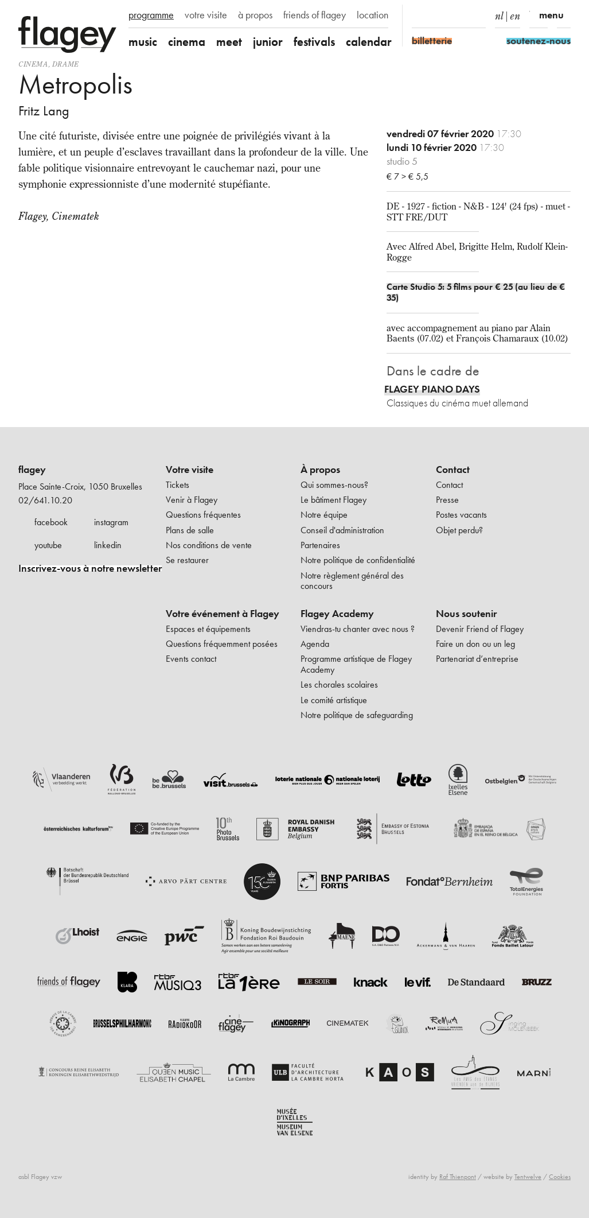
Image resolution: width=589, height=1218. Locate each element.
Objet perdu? (459, 530)
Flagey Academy (337, 613)
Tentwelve (527, 1176)
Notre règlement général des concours (352, 580)
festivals (314, 41)
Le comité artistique (334, 700)
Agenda (315, 644)
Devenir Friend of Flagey (480, 629)
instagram (111, 522)
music (142, 41)
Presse (447, 500)
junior (268, 41)
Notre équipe (324, 515)
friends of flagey (314, 15)
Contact (453, 469)
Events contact (191, 659)
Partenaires (320, 545)
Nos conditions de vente (209, 545)
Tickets (177, 485)
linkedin (108, 545)
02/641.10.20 (45, 500)
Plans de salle (190, 530)
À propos (320, 469)
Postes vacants (461, 515)
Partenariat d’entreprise (477, 659)
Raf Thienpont (457, 1176)
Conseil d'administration (342, 530)
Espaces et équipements (208, 629)
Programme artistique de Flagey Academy (356, 664)
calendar (369, 41)
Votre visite (189, 469)
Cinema (33, 64)
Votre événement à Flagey (222, 613)
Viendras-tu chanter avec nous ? (358, 629)
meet (229, 41)
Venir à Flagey (191, 500)
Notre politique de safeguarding (357, 715)
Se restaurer (187, 560)
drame (65, 64)
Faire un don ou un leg (475, 644)
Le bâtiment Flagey (333, 500)
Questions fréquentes (203, 515)
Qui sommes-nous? (334, 485)
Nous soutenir (466, 613)
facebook (51, 522)
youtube (48, 545)
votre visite (206, 15)
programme (151, 15)
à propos (255, 15)
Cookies (560, 1176)
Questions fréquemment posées (222, 644)
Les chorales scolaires (339, 684)
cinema (186, 41)
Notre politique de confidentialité (358, 560)
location (372, 15)
